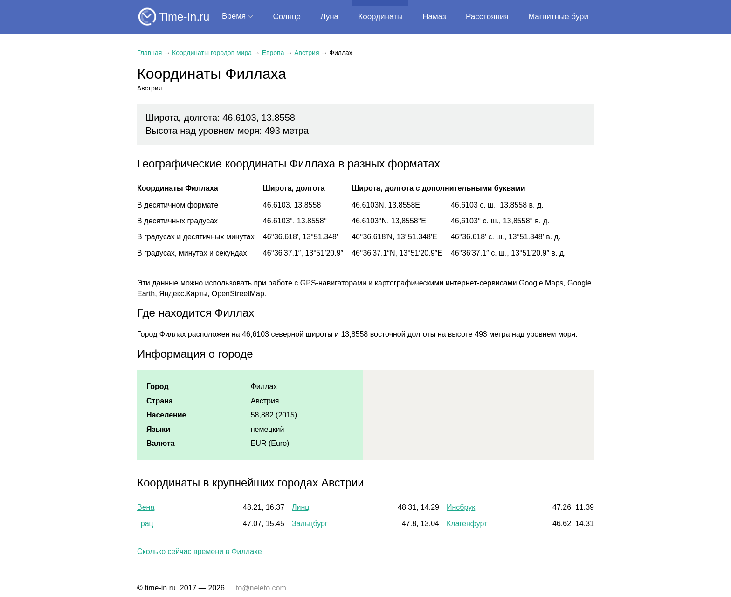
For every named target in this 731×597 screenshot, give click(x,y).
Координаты (380, 16)
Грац (145, 524)
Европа (273, 52)
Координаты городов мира (212, 52)
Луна (329, 16)
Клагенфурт (467, 524)
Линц (300, 507)
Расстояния (487, 16)
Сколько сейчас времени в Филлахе (199, 551)
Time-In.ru (184, 16)
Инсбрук (461, 507)
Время (234, 16)
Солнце (287, 16)
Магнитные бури (558, 16)
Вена (145, 507)
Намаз (434, 16)
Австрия (306, 52)
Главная (149, 52)
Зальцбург (310, 524)
